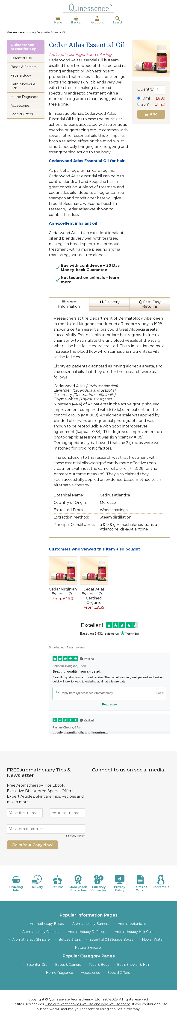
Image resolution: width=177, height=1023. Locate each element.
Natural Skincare (88, 948)
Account (97, 20)
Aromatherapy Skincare (31, 939)
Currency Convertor (99, 883)
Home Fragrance (24, 97)
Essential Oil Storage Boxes (111, 939)
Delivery (110, 302)
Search (118, 20)
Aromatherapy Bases (47, 924)
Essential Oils (21, 58)
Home (30, 32)
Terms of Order (140, 883)
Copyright (36, 999)
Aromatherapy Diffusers (87, 932)
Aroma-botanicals (132, 924)
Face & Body (21, 75)
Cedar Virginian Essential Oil (63, 591)
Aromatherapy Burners (90, 924)
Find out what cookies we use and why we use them (87, 1004)
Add (151, 114)
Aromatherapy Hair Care (134, 932)
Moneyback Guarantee (78, 883)
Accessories (20, 105)
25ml (151, 104)
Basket (76, 20)
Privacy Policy (75, 835)
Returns (57, 882)
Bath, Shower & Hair (23, 86)
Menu (58, 20)
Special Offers (22, 114)
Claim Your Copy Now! (32, 845)
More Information (69, 304)
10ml (151, 98)
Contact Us (161, 882)
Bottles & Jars (70, 939)
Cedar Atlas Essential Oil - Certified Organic (94, 596)
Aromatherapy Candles (40, 932)
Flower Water (153, 939)
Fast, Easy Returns (150, 304)
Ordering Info (16, 883)
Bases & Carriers (23, 67)
